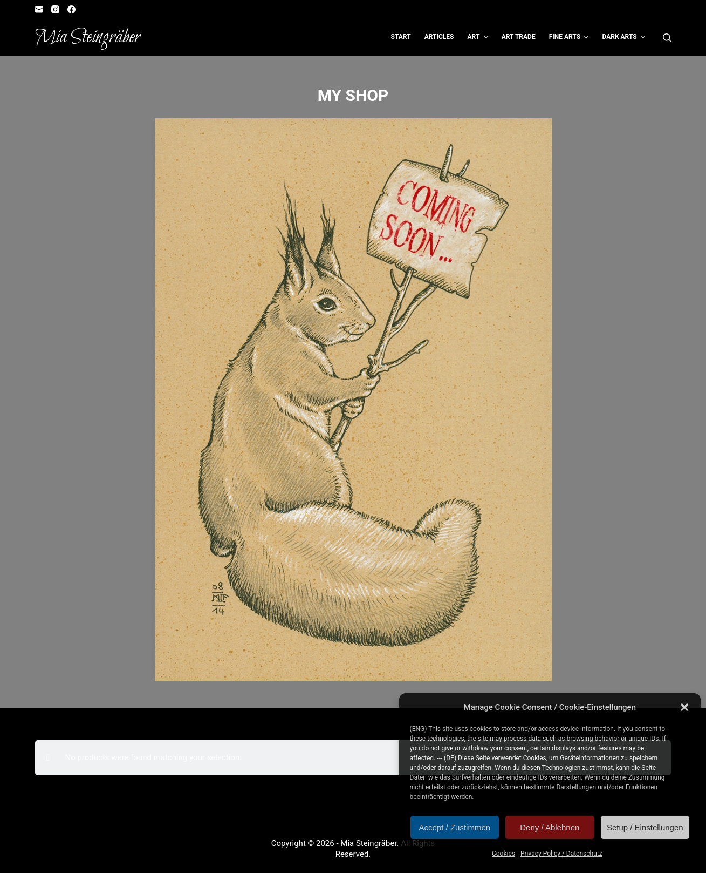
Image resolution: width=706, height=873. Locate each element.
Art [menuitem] (478, 37)
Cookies (503, 853)
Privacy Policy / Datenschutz (561, 853)
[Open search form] (667, 37)
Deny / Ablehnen (549, 827)
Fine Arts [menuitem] (570, 37)
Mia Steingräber (87, 37)
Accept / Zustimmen (455, 827)
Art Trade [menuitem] (519, 36)
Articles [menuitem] (439, 36)
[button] (684, 707)
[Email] (39, 9)
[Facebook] (71, 9)
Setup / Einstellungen (645, 827)
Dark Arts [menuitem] (625, 37)
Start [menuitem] (401, 36)
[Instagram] (55, 9)
